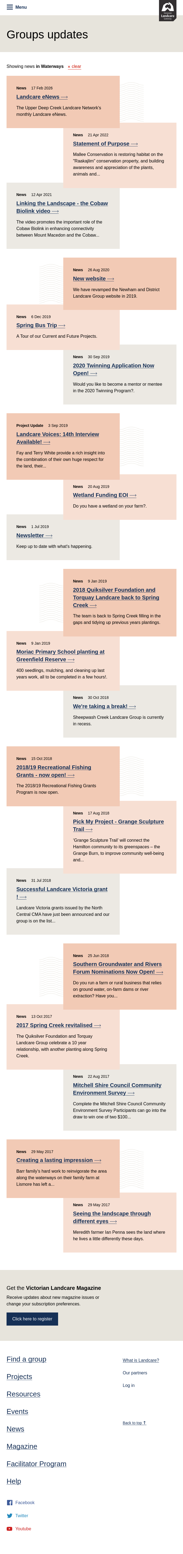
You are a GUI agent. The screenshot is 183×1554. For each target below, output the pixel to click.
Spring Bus (40, 325)
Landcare (42, 97)
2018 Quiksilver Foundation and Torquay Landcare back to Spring (116, 597)
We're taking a (104, 706)
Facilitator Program (37, 1464)
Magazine (22, 1446)
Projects (19, 1376)
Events (17, 1411)
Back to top (134, 1423)
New (93, 279)
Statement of (105, 144)
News (15, 1429)
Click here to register (32, 1319)
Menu (17, 7)
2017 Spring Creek (58, 1025)
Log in (129, 1385)
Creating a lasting (58, 1160)
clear (74, 66)
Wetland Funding (104, 495)
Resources (23, 1394)
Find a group (26, 1359)
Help (14, 1481)
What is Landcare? (141, 1360)
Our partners (135, 1373)
